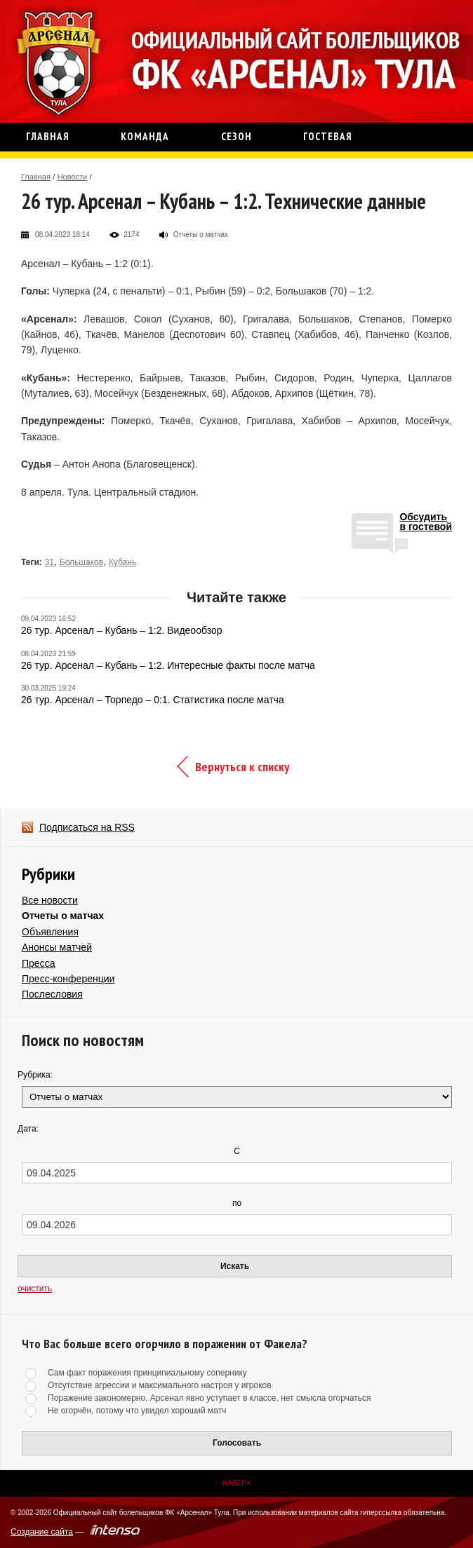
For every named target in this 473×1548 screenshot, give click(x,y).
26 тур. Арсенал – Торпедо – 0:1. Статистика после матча (152, 699)
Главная (36, 176)
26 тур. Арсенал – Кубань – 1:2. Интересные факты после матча (168, 665)
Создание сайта (42, 1532)
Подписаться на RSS (87, 827)
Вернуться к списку (242, 767)
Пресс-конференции (68, 978)
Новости (73, 176)
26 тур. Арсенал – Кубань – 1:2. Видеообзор (121, 630)
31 (49, 562)
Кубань (122, 562)
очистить (35, 1289)
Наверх (236, 1483)
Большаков (81, 562)
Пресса (38, 963)
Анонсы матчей (57, 947)
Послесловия (52, 994)
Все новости (50, 900)
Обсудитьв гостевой (425, 522)
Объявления (50, 931)
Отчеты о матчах (63, 915)
